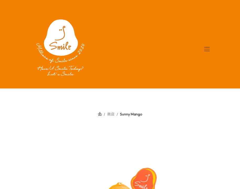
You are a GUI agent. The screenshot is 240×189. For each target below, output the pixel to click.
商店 (110, 114)
